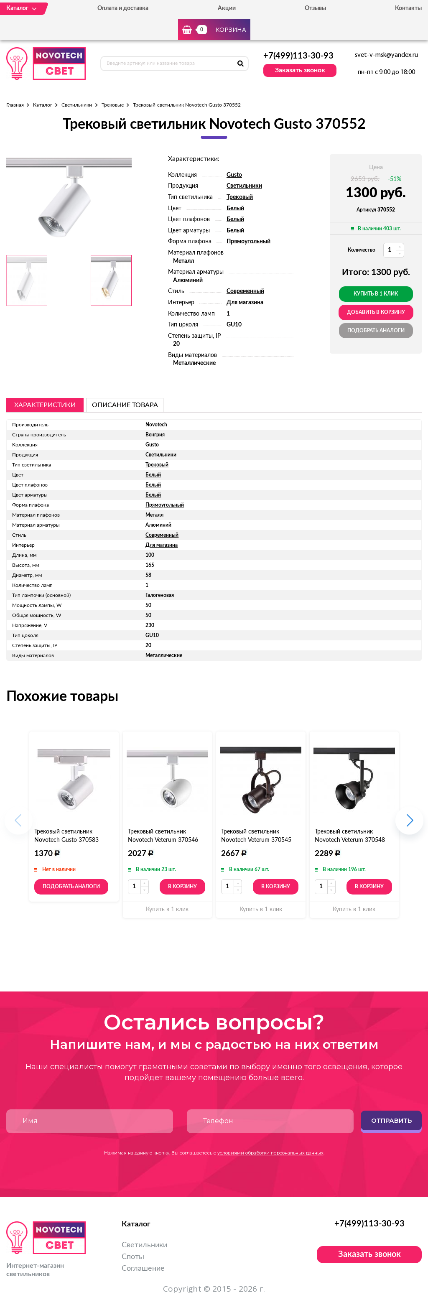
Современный (245, 291)
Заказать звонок (300, 70)
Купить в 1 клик (376, 293)
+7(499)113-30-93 (298, 56)
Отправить (391, 1120)
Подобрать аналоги (376, 330)
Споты (133, 1257)
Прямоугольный (248, 242)
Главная (15, 104)
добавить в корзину (376, 312)
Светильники (76, 104)
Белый (235, 209)
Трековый (240, 197)
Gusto (234, 175)
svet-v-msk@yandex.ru (386, 55)
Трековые (113, 104)
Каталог (42, 104)
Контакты (408, 8)
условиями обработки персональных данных (270, 1153)
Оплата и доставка (122, 8)
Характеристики (45, 405)
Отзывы (315, 8)
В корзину (182, 886)
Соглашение (143, 1268)
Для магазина (245, 303)
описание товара (125, 405)
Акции (227, 8)
